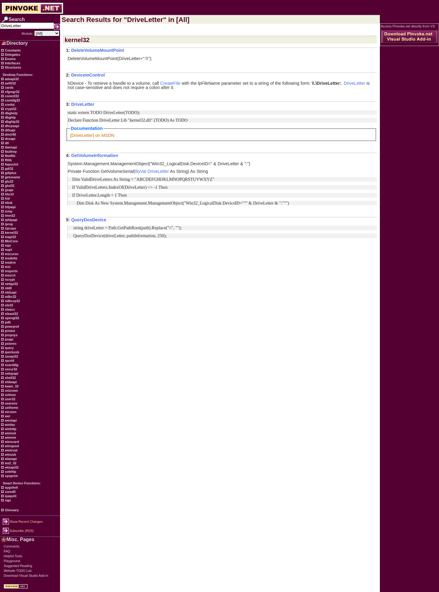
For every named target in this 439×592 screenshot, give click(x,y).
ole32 (8, 305)
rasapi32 (11, 356)
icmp (8, 211)
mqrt (8, 249)
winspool (11, 446)
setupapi (11, 373)
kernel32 (11, 232)
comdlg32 (12, 100)
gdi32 (8, 168)
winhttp (10, 429)
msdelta (10, 258)
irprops (10, 228)
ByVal (140, 171)
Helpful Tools (13, 556)
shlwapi (10, 382)
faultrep (10, 151)
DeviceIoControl (88, 75)
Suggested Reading (18, 566)
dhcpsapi (11, 126)
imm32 (9, 215)
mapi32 (10, 237)
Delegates (12, 54)
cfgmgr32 (12, 92)
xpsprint (11, 476)
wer (7, 416)
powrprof (11, 326)
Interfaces (12, 63)
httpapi (10, 207)
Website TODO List (17, 570)
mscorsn (11, 254)
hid (7, 198)
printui (9, 331)
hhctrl (9, 194)
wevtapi (10, 420)
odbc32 (10, 296)
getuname (12, 177)
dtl (6, 143)
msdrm (10, 262)
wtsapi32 (11, 467)
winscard (11, 442)
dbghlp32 (11, 121)
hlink (8, 203)
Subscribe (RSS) (21, 531)
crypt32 (10, 109)
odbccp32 (12, 301)
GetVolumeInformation (94, 155)
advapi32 (11, 79)
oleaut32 (11, 314)
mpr (7, 245)
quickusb (11, 352)
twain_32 (11, 386)
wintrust (10, 450)
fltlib (8, 160)
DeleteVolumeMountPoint (97, 50)
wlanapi (10, 459)
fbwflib (9, 156)
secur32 (10, 369)
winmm (10, 437)
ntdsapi (10, 292)
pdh (7, 322)
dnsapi (9, 139)
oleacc (9, 309)
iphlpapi (10, 220)
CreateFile (170, 83)
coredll (10, 492)
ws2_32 (10, 463)
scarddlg (11, 365)
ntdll (8, 288)
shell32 (10, 378)
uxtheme (11, 407)
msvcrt (10, 275)
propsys (10, 335)
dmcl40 (10, 134)
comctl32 (11, 96)
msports (11, 271)
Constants (12, 50)
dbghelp (10, 113)
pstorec (10, 343)
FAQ (7, 551)
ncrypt (9, 279)
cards (8, 87)
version (10, 412)
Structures (12, 67)
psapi (8, 339)
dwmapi (10, 147)
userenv (10, 403)
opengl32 (11, 318)
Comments (12, 546)
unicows (11, 390)
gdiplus (10, 173)
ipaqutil (10, 496)
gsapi (8, 190)
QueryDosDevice (88, 219)
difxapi (9, 130)
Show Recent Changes (26, 521)
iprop (8, 224)
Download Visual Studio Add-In (26, 575)
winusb (10, 454)
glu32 (8, 181)
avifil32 (10, 83)
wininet (10, 433)
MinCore (11, 241)
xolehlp (10, 471)
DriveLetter (354, 83)
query (9, 348)
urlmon (10, 395)
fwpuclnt (11, 164)
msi (7, 267)
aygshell (11, 487)
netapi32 (11, 284)
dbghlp (10, 117)
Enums (10, 59)
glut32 (9, 185)
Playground (12, 561)
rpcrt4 (9, 360)
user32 (9, 399)
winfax (9, 424)
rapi (7, 500)
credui (9, 104)
